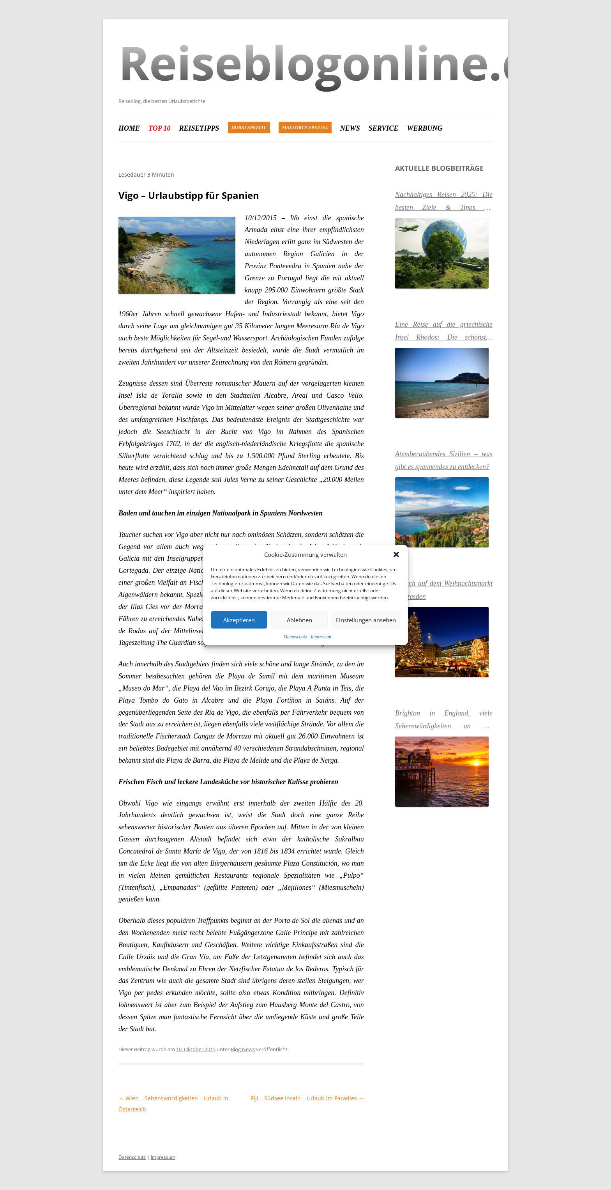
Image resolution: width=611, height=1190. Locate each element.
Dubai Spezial (249, 127)
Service (384, 128)
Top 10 (159, 128)
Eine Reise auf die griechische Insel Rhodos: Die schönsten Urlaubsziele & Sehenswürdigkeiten (444, 332)
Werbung (424, 128)
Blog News (243, 1049)
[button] (396, 554)
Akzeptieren (239, 620)
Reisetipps (199, 128)
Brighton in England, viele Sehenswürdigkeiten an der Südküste (444, 721)
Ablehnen (299, 620)
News (350, 128)
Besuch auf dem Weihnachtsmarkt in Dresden (444, 589)
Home (129, 128)
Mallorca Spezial (305, 127)
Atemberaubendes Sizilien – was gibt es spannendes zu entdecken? (444, 460)
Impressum (321, 636)
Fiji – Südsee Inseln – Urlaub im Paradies (307, 1098)
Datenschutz (295, 636)
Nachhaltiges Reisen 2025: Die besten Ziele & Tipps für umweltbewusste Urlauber (444, 202)
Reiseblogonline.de (338, 62)
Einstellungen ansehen (366, 620)
